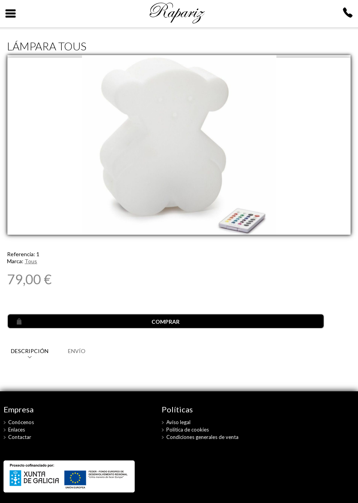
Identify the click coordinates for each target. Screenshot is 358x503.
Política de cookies (187, 429)
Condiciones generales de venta (202, 437)
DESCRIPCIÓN (29, 351)
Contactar (19, 437)
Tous (31, 261)
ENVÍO (76, 351)
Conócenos (21, 422)
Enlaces (16, 429)
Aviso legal (178, 422)
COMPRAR (165, 321)
